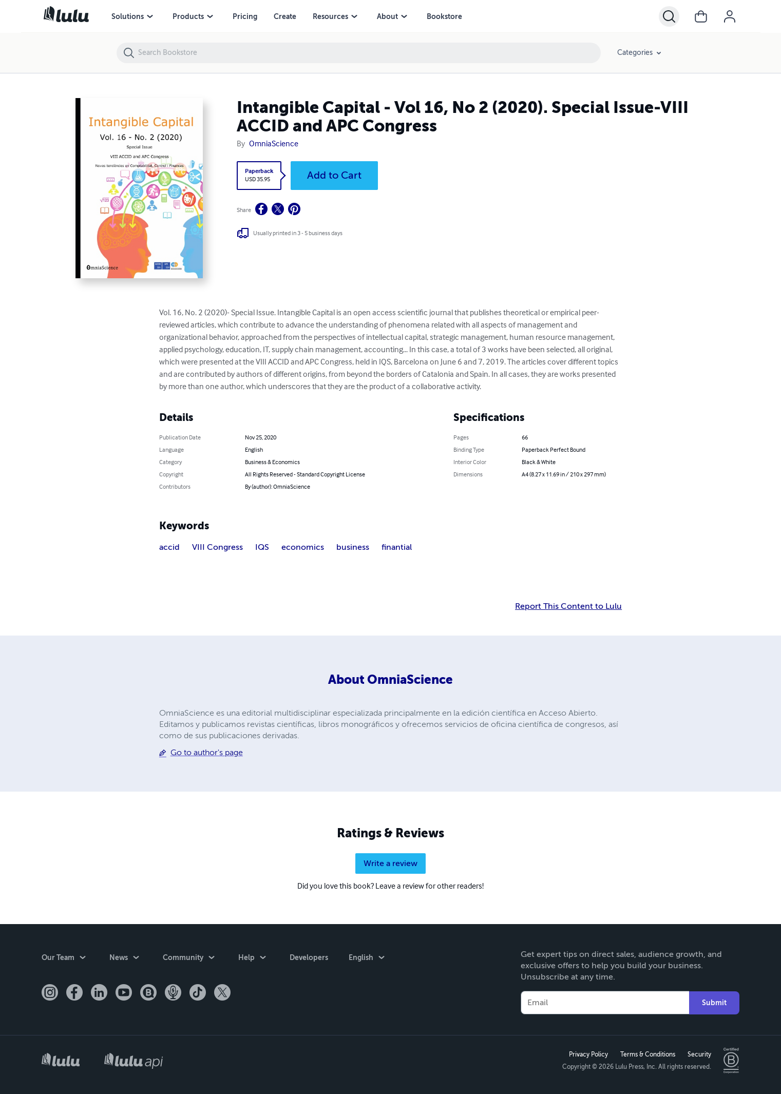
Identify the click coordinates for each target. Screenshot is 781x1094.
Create (285, 16)
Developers (309, 957)
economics (302, 547)
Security (699, 1054)
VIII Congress (217, 547)
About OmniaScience (390, 680)
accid (169, 547)
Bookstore (444, 16)
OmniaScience (273, 144)
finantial (397, 547)
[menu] (150, 16)
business (352, 547)
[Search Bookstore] (369, 53)
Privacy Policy (588, 1054)
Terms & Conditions (647, 1054)
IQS (262, 547)
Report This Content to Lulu (568, 606)
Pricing (245, 16)
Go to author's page (206, 752)
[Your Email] (605, 1002)
